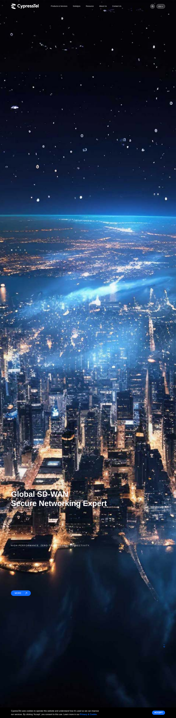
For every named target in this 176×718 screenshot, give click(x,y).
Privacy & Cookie (88, 714)
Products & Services (59, 6)
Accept (158, 712)
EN (159, 6)
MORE (21, 593)
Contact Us (116, 6)
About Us (103, 6)
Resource (90, 6)
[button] (11, 250)
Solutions (76, 6)
